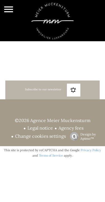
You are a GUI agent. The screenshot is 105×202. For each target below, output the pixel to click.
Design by (81, 136)
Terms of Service (51, 155)
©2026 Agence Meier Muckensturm (52, 120)
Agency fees (71, 128)
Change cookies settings (40, 136)
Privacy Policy (91, 150)
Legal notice (40, 128)
